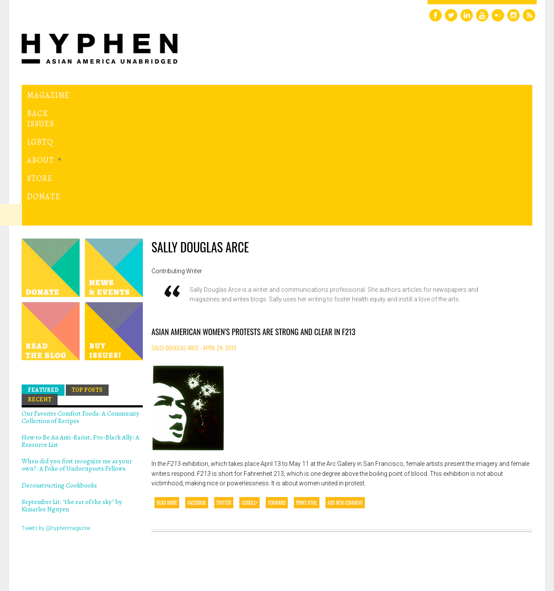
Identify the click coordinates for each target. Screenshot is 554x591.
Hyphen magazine (62, 548)
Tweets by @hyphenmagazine (56, 409)
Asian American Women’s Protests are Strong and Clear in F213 (253, 212)
